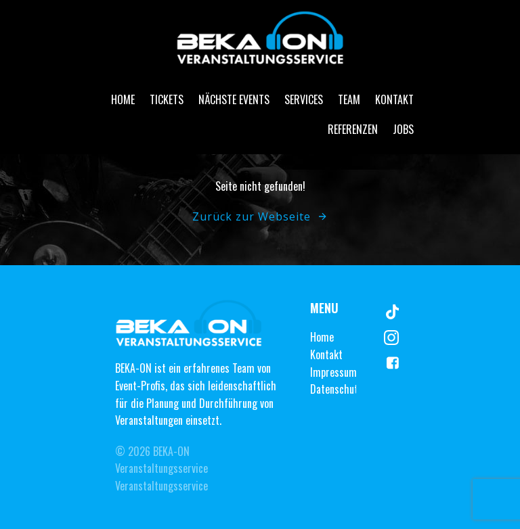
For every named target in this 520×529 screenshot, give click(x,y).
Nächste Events (233, 99)
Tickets (166, 99)
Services (303, 99)
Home (123, 99)
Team (349, 99)
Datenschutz (336, 389)
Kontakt (394, 99)
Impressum (333, 372)
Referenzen (353, 129)
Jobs (403, 129)
